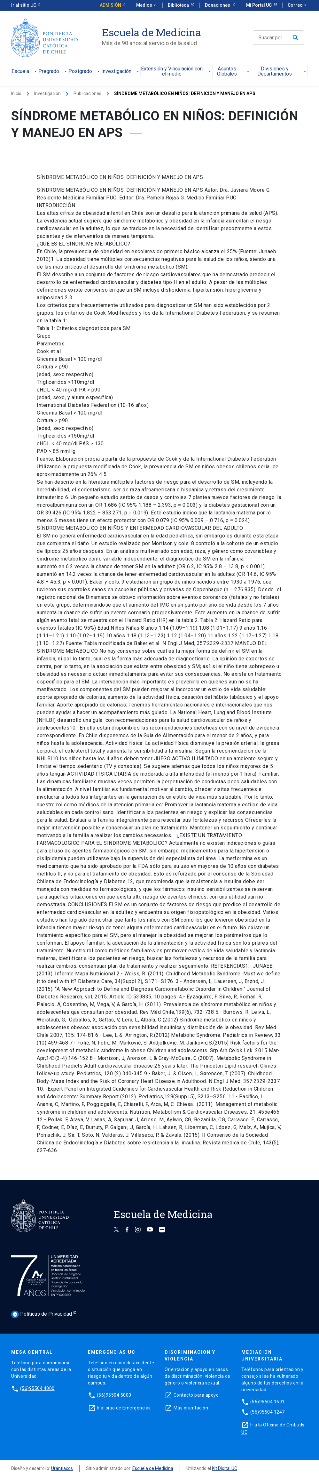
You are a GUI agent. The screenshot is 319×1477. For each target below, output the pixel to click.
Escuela (25, 71)
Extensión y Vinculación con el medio (176, 71)
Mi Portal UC (259, 5)
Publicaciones (87, 93)
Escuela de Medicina (152, 1468)
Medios (146, 5)
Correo (298, 5)
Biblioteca (179, 5)
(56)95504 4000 (37, 1388)
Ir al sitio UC (23, 5)
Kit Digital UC (224, 1468)
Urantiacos (62, 1468)
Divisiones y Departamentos (282, 71)
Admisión (110, 5)
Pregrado (53, 71)
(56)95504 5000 (114, 1395)
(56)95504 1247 (267, 1412)
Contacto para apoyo (196, 1395)
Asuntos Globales (233, 71)
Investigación (120, 71)
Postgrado (84, 71)
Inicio (16, 93)
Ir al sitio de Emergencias (124, 1407)
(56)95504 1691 (267, 1401)
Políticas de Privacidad (41, 1314)
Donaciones (218, 5)
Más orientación (191, 1407)
